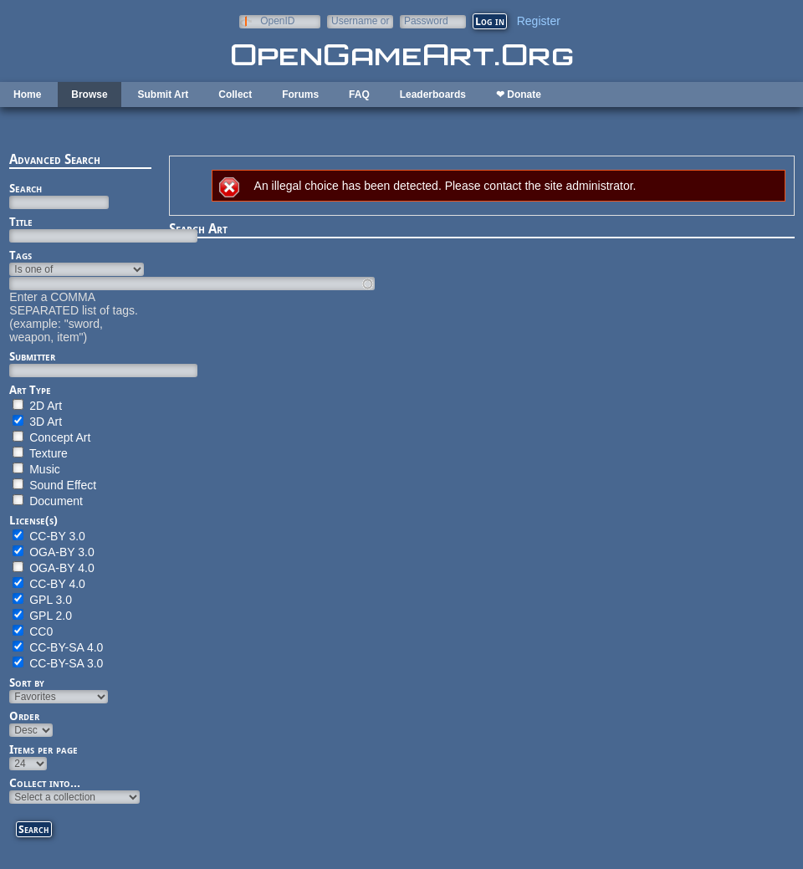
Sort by (26, 682)
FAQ (359, 94)
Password (426, 20)
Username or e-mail (360, 20)
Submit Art (162, 94)
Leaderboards (433, 94)
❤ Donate (518, 94)
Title (21, 221)
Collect (235, 94)
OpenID (277, 20)
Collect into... (44, 783)
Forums (300, 94)
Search (25, 188)
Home (27, 94)
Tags (20, 255)
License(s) (33, 520)
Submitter (32, 356)
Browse (89, 94)
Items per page (43, 749)
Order (24, 716)
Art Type (30, 389)
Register (538, 21)
